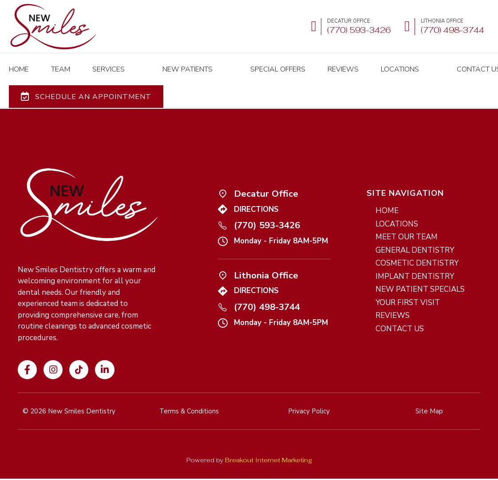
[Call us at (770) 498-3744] (222, 294)
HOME (19, 63)
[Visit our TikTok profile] (78, 357)
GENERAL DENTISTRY (414, 238)
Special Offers (246, 63)
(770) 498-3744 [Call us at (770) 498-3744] (267, 295)
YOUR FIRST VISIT (407, 291)
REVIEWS (312, 63)
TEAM (60, 63)
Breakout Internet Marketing (268, 448)
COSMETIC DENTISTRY (416, 251)
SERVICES (108, 63)
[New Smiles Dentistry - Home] (53, 26)
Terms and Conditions (227, 472)
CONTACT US (399, 317)
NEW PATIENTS (172, 63)
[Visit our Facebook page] (27, 357)
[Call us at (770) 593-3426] (348, 26)
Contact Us (432, 63)
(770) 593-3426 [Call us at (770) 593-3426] (267, 213)
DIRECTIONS (256, 197)
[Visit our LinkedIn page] (104, 357)
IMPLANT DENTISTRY (414, 264)
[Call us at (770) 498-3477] (442, 26)
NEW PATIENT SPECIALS (420, 277)
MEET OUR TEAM (406, 225)
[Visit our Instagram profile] (53, 357)
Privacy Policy (281, 472)
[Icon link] (222, 181)
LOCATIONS (369, 63)
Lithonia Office (266, 263)
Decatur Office (266, 181)
